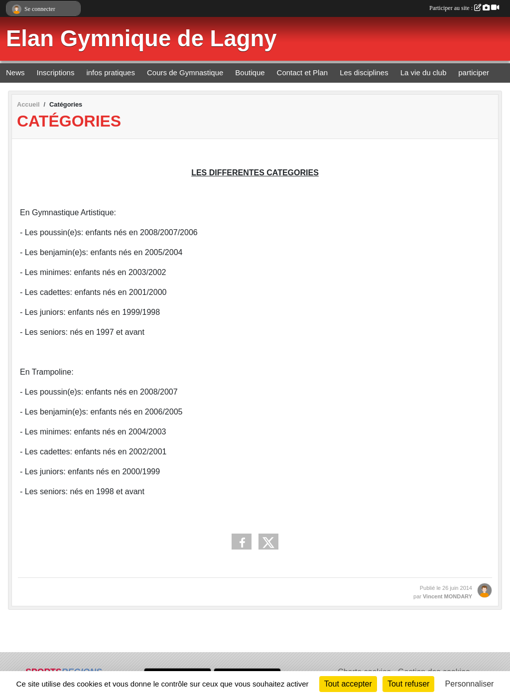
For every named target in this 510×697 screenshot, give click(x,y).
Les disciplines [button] (364, 72)
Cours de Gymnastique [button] (185, 72)
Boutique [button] (249, 72)
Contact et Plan (302, 72)
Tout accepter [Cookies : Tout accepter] (348, 684)
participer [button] (473, 72)
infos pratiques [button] (110, 72)
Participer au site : (464, 7)
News (15, 72)
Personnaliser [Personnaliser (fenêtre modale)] (469, 684)
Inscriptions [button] (56, 72)
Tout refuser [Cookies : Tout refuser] (408, 684)
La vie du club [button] (423, 72)
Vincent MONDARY (447, 596)
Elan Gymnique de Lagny (141, 38)
